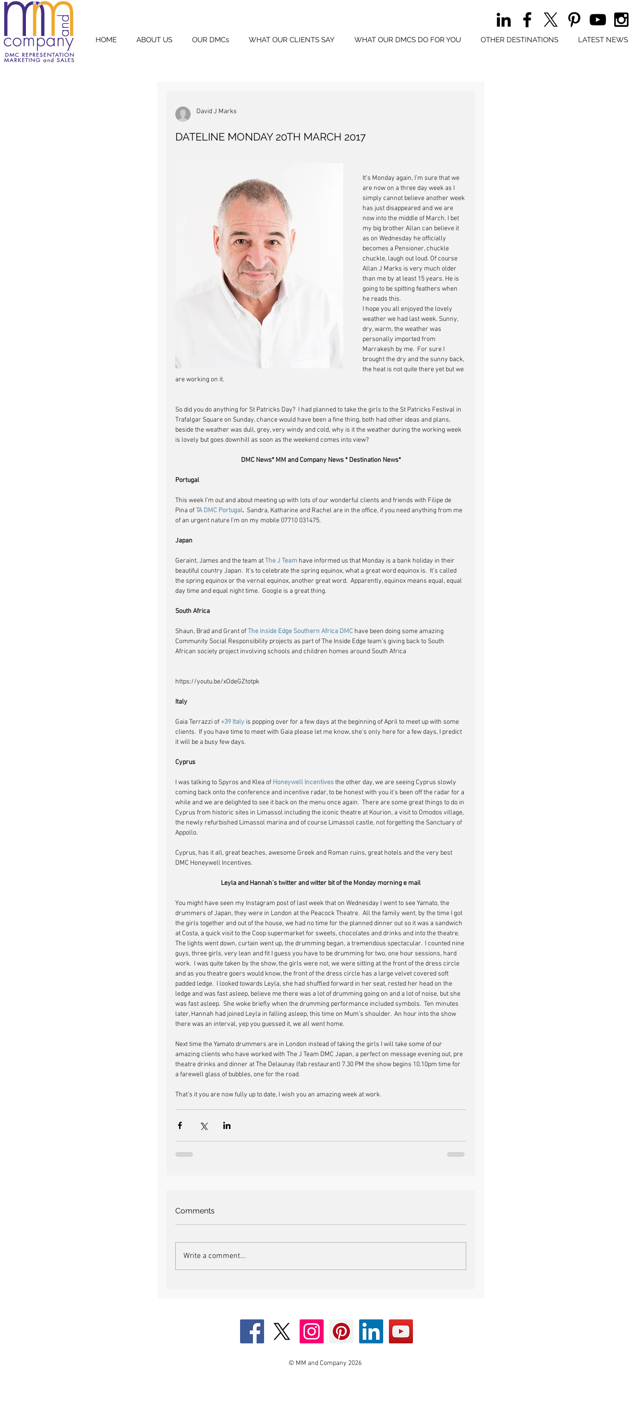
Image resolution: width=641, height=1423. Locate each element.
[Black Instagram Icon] (621, 20)
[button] (210, 40)
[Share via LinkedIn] (226, 1125)
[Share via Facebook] (179, 1125)
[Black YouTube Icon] (598, 20)
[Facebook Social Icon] (252, 1331)
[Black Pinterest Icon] (574, 20)
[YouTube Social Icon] (401, 1331)
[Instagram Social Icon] (312, 1331)
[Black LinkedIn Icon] (504, 20)
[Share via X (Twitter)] (203, 1125)
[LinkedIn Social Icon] (371, 1331)
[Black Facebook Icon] (527, 20)
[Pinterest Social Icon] (341, 1331)
